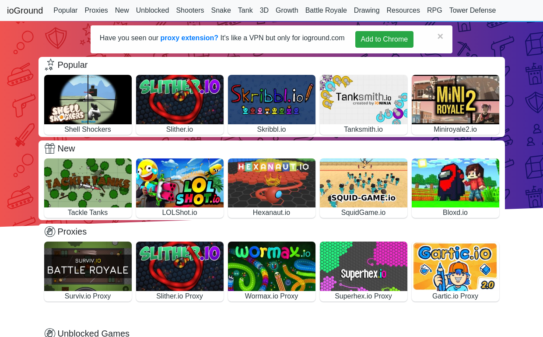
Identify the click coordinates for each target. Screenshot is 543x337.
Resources (403, 10)
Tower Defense (472, 10)
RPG (434, 10)
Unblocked (152, 10)
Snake (221, 10)
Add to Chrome (384, 39)
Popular (65, 10)
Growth (287, 10)
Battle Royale (326, 10)
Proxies (96, 10)
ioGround (25, 10)
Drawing (367, 10)
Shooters (190, 10)
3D (264, 10)
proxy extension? (189, 38)
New (122, 10)
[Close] (440, 36)
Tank (245, 10)
